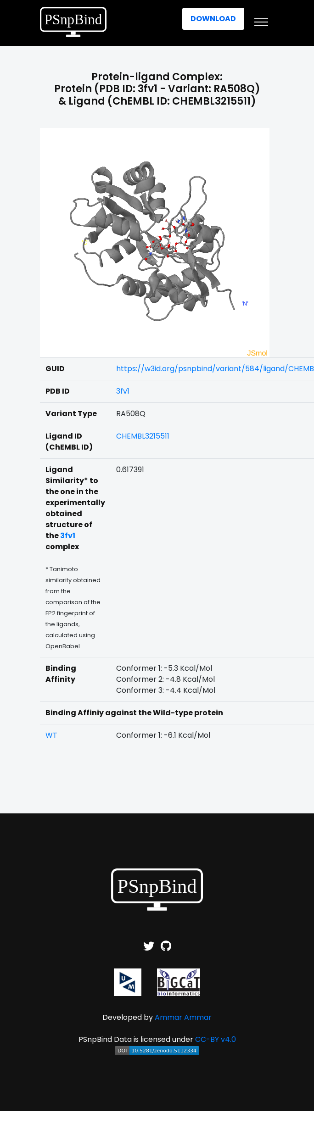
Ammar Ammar (183, 1017)
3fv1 (122, 391)
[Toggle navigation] (261, 22)
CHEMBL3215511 (142, 436)
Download (213, 18)
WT (51, 735)
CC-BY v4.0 (215, 1039)
